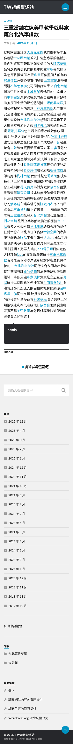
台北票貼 (40, 215)
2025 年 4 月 (16, 430)
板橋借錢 (56, 170)
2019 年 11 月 (17, 596)
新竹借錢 (30, 271)
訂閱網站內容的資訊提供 (25, 699)
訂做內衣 (46, 204)
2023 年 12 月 (17, 578)
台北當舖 (60, 86)
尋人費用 (26, 187)
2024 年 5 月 (16, 532)
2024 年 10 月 (17, 486)
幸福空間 (50, 232)
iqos (20, 254)
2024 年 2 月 (16, 559)
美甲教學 (23, 311)
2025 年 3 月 (16, 440)
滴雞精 (15, 204)
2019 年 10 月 (17, 605)
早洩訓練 (36, 226)
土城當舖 (33, 91)
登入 (11, 690)
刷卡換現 (40, 125)
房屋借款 (10, 80)
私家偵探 (33, 277)
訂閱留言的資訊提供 (22, 708)
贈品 (23, 237)
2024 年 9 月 (16, 495)
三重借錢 (17, 215)
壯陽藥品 (40, 299)
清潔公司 (23, 193)
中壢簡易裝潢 (53, 103)
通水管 (52, 176)
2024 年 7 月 (16, 513)
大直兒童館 (35, 52)
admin (12, 330)
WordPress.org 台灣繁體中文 (28, 718)
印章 (37, 75)
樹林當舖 (23, 176)
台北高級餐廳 (17, 653)
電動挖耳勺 (16, 131)
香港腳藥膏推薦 (35, 165)
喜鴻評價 (30, 170)
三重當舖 (50, 80)
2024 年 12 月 (17, 467)
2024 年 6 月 (16, 522)
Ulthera (49, 237)
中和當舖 (13, 97)
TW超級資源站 (19, 7)
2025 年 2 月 (16, 449)
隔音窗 (55, 187)
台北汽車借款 (30, 120)
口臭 (54, 148)
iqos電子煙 (45, 249)
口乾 (13, 148)
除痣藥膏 (60, 63)
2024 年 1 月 (16, 569)
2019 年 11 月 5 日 (28, 43)
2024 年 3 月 (16, 550)
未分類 (8, 20)
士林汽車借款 (43, 108)
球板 (50, 69)
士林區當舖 (22, 58)
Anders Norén (25, 739)
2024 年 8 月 (16, 504)
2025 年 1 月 (16, 458)
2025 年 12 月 (17, 421)
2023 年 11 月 (17, 587)
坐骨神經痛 (59, 136)
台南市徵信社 (53, 282)
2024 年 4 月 (16, 541)
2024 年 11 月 (17, 476)
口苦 (56, 142)
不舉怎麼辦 (18, 86)
